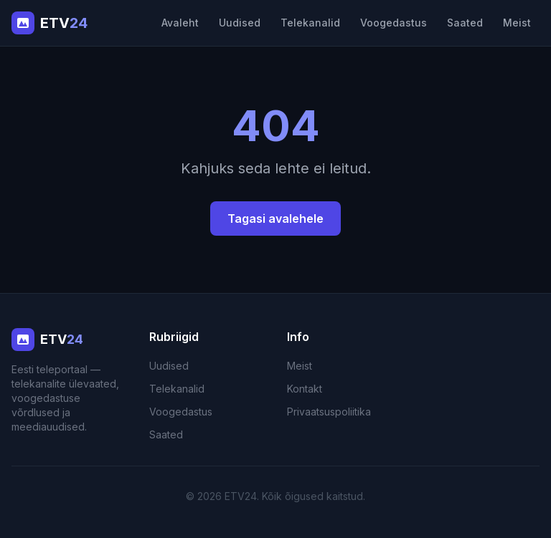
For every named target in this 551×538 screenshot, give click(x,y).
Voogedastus (393, 22)
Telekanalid (310, 22)
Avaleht (180, 22)
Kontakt (304, 389)
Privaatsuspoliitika (329, 411)
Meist (517, 22)
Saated (465, 22)
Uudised (239, 22)
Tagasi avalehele (275, 218)
